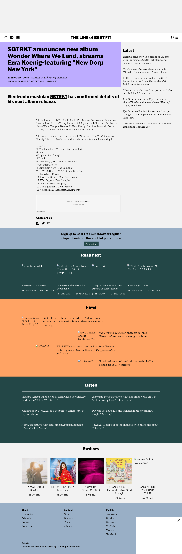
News (12, 81)
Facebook (111, 534)
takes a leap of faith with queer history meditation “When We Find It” (54, 398)
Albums (68, 526)
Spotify (110, 518)
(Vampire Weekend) (31, 81)
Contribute (27, 526)
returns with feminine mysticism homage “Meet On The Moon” (52, 426)
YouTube (111, 526)
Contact (26, 522)
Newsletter (27, 514)
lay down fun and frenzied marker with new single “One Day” (122, 412)
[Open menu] (177, 37)
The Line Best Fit (91, 37)
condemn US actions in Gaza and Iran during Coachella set (147, 125)
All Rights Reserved (70, 546)
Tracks (67, 522)
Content (68, 510)
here (113, 139)
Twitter (110, 530)
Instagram (112, 514)
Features (68, 518)
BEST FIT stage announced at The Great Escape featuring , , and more (145, 81)
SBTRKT (58, 96)
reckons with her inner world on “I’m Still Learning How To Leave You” (124, 398)
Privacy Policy (49, 546)
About (25, 510)
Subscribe (91, 243)
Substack (111, 522)
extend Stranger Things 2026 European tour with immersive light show (147, 114)
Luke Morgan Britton (56, 78)
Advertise (27, 518)
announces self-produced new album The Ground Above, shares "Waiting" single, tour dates (146, 102)
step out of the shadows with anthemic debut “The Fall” (125, 426)
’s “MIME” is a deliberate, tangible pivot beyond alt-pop (53, 412)
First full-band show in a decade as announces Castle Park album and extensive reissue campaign (146, 60)
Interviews (28, 290)
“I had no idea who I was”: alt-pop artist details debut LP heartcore (148, 92)
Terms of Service (30, 546)
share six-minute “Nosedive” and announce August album (145, 71)
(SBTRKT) (51, 81)
